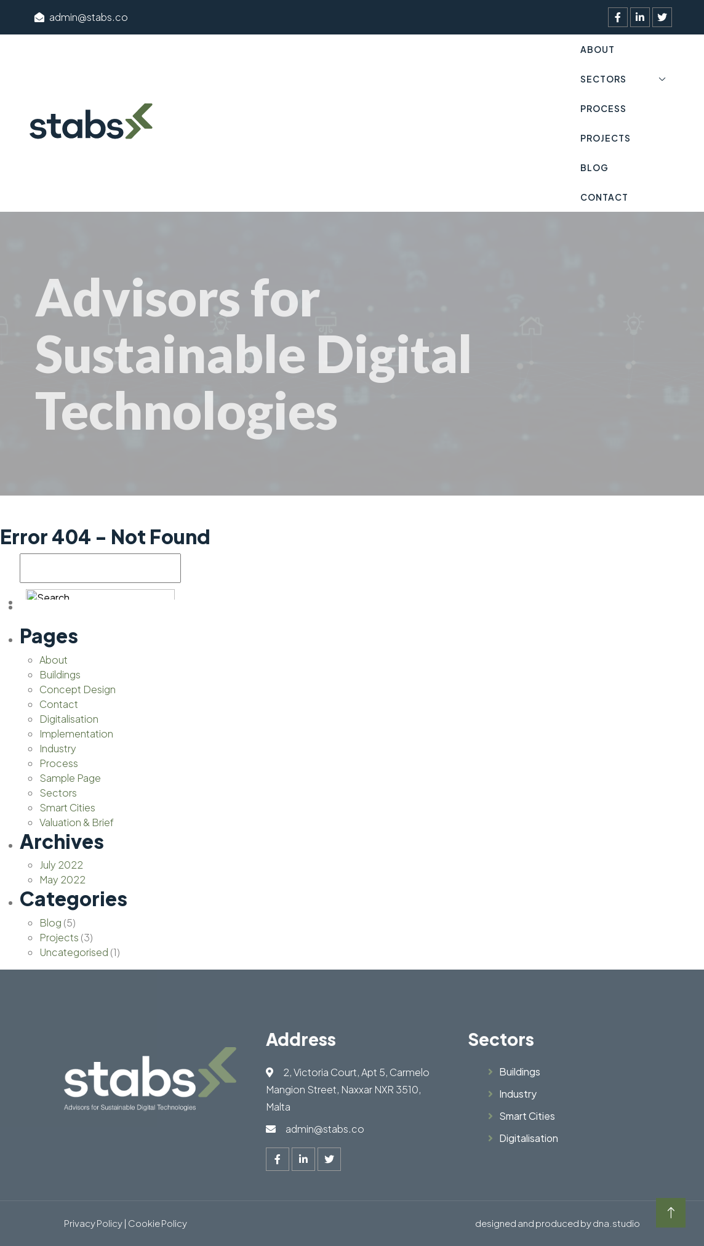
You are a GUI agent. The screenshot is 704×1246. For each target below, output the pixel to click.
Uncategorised (73, 952)
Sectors (603, 78)
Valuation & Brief (76, 822)
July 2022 (61, 864)
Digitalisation (68, 718)
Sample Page (70, 777)
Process (603, 108)
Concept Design (77, 689)
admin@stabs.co (81, 16)
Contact (604, 197)
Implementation (76, 733)
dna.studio (616, 1223)
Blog (594, 167)
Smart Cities (67, 807)
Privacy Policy (93, 1223)
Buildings (60, 674)
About (597, 49)
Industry (57, 748)
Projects (605, 137)
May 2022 (62, 879)
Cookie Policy (157, 1223)
